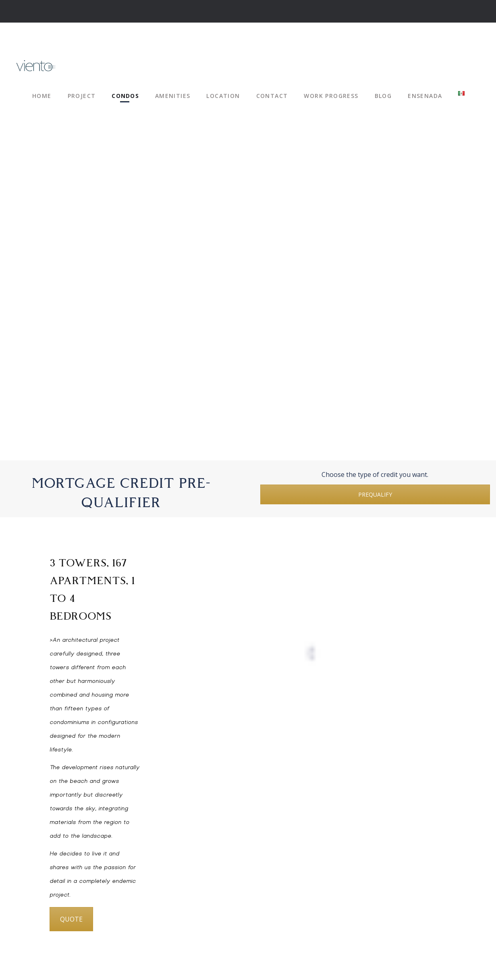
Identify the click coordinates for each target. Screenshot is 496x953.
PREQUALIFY (375, 494)
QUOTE (71, 919)
